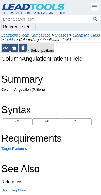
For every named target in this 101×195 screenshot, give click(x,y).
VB (47, 121)
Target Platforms (14, 149)
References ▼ (16, 26)
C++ (77, 121)
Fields (10, 39)
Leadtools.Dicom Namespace (26, 35)
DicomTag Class (86, 35)
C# (17, 121)
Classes (61, 35)
